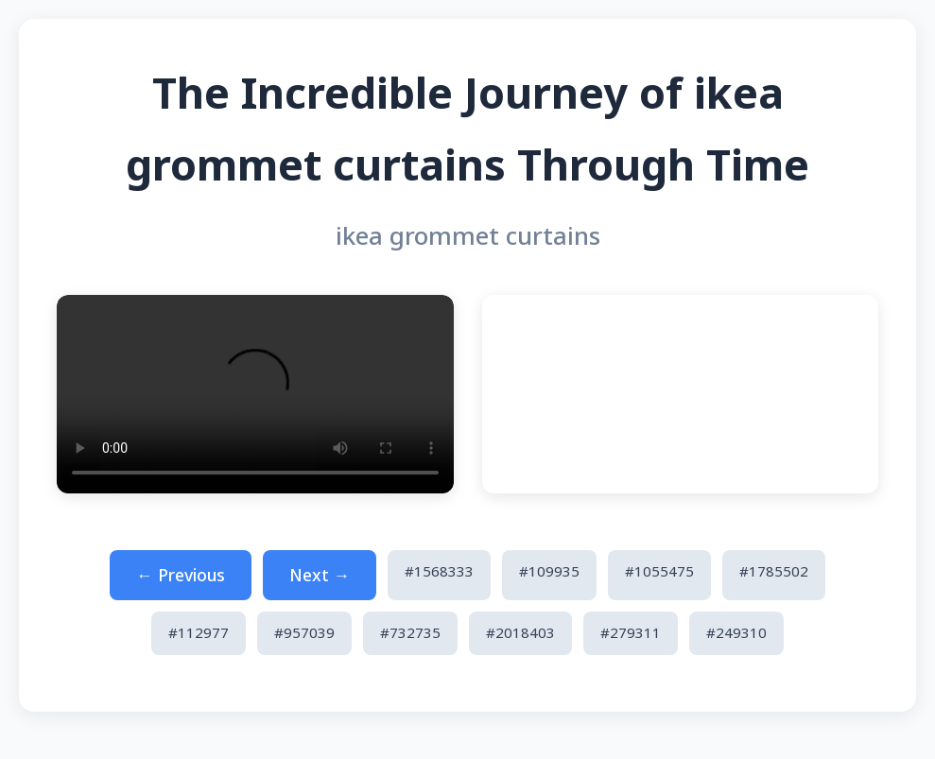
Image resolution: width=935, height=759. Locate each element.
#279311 (630, 632)
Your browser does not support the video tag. (255, 394)
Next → (320, 574)
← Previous (180, 574)
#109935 (549, 570)
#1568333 (439, 570)
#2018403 (520, 632)
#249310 (736, 632)
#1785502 (773, 570)
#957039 (304, 632)
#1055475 (659, 570)
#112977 (198, 632)
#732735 (410, 632)
